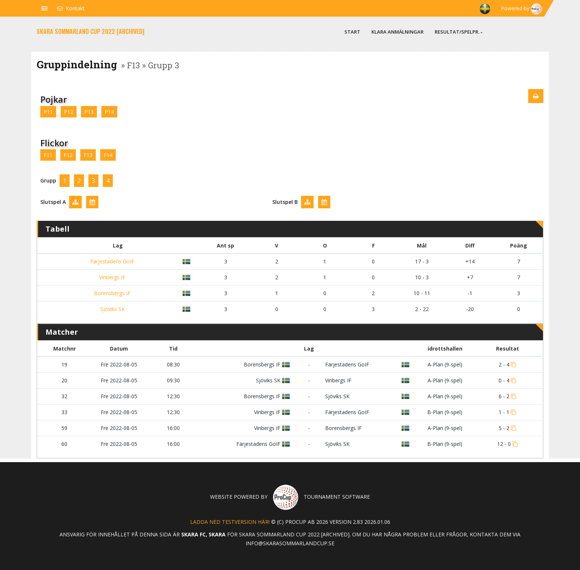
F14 (108, 154)
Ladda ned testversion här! (230, 521)
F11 (48, 154)
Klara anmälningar (397, 31)
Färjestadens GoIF (111, 261)
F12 (68, 154)
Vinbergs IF (111, 277)
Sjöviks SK (112, 309)
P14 (109, 111)
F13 (88, 154)
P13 (89, 111)
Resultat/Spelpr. (458, 31)
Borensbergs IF (111, 293)
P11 (48, 111)
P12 (68, 111)
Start (352, 31)
